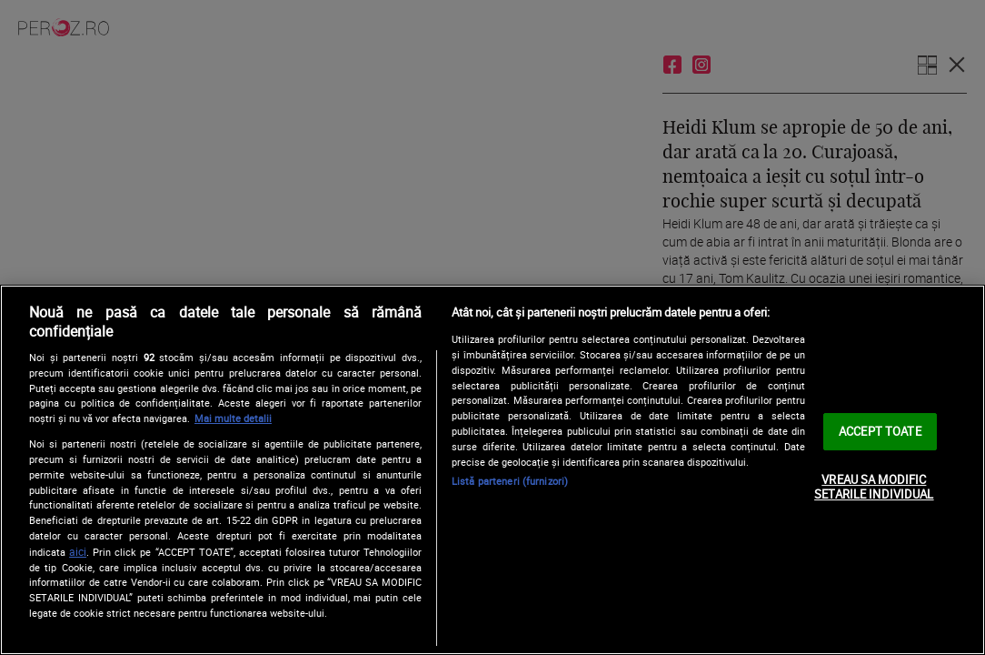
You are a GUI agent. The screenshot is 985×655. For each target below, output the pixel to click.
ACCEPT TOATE (880, 431)
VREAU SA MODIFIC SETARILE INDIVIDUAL (873, 486)
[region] (492, 470)
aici (77, 551)
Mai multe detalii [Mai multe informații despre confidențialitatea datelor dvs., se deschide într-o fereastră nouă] (233, 418)
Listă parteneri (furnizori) (510, 481)
